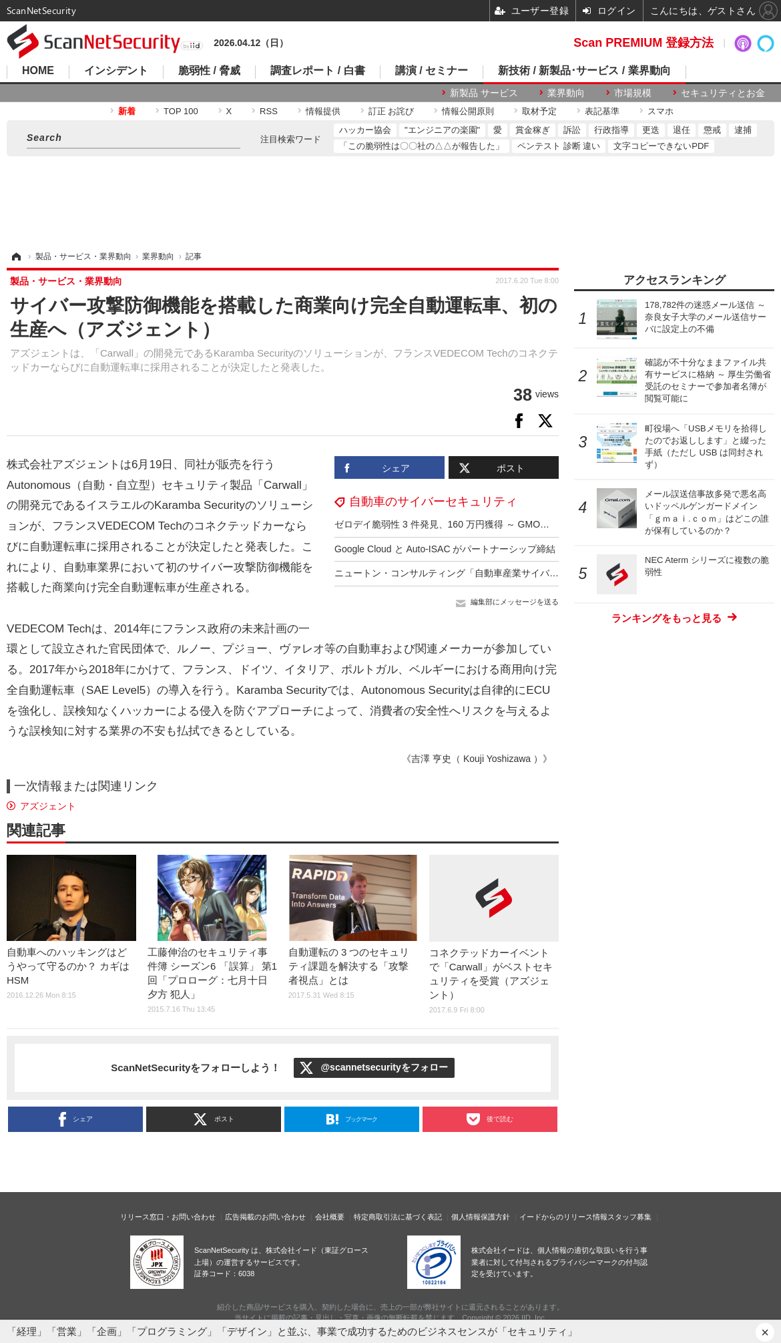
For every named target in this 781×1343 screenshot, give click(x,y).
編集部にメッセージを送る (515, 602)
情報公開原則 (468, 111)
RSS (269, 111)
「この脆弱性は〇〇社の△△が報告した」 (421, 146)
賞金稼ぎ (532, 130)
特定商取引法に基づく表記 (398, 1217)
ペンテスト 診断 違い (558, 146)
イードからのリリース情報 (563, 1217)
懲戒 (712, 130)
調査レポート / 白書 (317, 70)
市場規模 (633, 92)
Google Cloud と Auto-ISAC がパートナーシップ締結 (444, 549)
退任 (681, 130)
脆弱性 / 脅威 (209, 70)
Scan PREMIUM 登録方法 (643, 42)
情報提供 (323, 111)
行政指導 (611, 130)
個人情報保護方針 (480, 1217)
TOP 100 (181, 111)
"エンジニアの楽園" (442, 130)
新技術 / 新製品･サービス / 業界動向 (584, 70)
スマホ (660, 111)
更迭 (651, 130)
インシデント (116, 70)
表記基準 (602, 111)
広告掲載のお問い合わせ (265, 1217)
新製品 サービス (484, 92)
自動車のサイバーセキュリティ (433, 501)
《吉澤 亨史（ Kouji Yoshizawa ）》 (477, 758)
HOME (38, 70)
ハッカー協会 (365, 130)
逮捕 (743, 130)
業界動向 (566, 92)
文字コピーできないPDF (661, 146)
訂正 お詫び (391, 111)
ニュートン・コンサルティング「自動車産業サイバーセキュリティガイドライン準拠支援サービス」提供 (554, 573)
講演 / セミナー (431, 70)
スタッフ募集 (629, 1217)
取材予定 (539, 111)
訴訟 (572, 130)
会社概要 (329, 1217)
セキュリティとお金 (723, 92)
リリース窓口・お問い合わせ (168, 1217)
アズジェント (48, 806)
